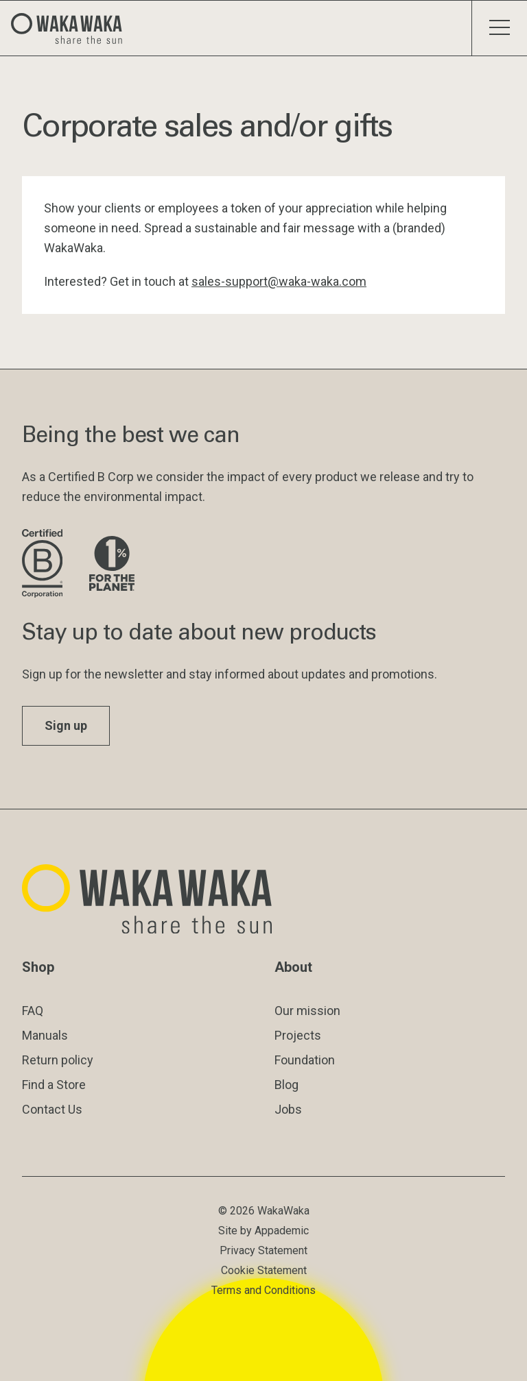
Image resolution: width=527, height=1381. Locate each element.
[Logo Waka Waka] (72, 28)
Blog (286, 1084)
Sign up (66, 725)
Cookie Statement (264, 1270)
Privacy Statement (263, 1250)
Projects (297, 1035)
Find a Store (54, 1084)
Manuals (45, 1035)
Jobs (288, 1109)
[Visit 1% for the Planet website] (111, 564)
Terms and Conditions (263, 1290)
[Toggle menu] (499, 28)
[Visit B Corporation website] (44, 564)
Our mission (307, 1010)
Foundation (304, 1060)
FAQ (32, 1010)
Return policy (57, 1060)
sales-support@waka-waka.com (278, 281)
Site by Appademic (263, 1230)
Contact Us (52, 1109)
